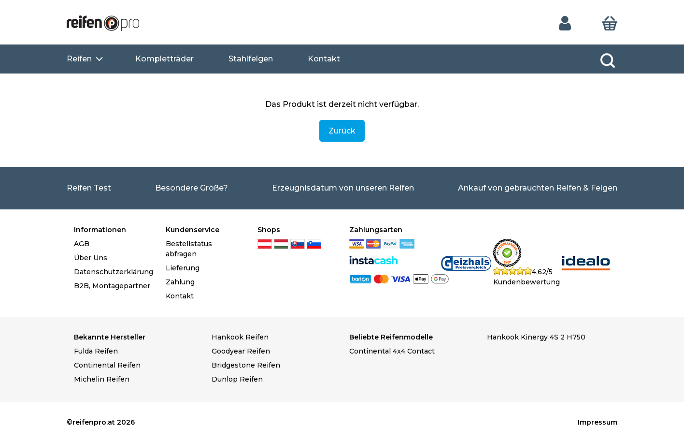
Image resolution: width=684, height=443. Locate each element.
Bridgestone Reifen (246, 365)
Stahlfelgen (250, 58)
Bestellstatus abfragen (189, 248)
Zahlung (180, 282)
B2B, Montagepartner (112, 285)
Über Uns (90, 257)
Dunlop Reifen (237, 379)
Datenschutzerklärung (112, 271)
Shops (268, 229)
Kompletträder (164, 58)
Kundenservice (192, 229)
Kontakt (324, 58)
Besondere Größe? (191, 187)
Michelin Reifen (101, 379)
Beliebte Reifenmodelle (391, 337)
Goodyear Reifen (241, 351)
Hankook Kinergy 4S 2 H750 (536, 337)
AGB (81, 243)
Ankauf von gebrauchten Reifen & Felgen (537, 187)
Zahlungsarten (375, 229)
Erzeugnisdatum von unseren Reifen (343, 187)
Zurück (342, 130)
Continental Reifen (107, 365)
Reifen (79, 58)
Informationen (100, 229)
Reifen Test (89, 187)
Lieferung (183, 268)
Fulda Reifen (96, 351)
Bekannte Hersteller (109, 337)
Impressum (597, 422)
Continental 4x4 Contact (392, 351)
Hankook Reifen (240, 337)
